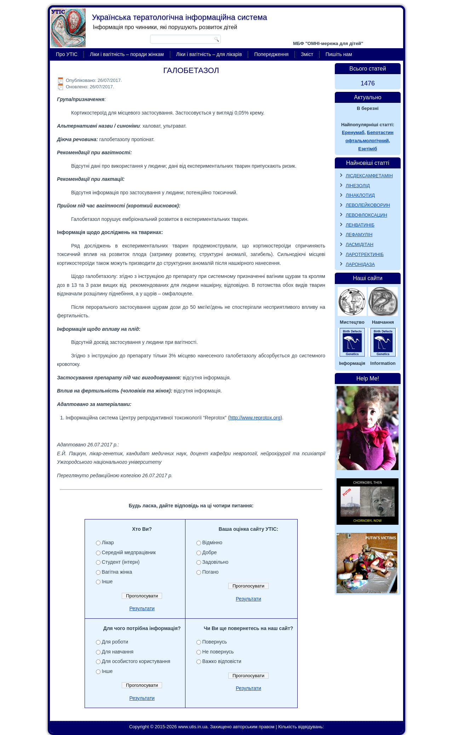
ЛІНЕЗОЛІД (358, 185)
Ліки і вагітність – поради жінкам (127, 54)
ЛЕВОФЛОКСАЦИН (366, 215)
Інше (107, 581)
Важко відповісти (221, 661)
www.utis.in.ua (192, 726)
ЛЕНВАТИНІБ (360, 225)
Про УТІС (67, 54)
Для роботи (115, 642)
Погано (210, 572)
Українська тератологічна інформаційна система (179, 17)
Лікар (108, 542)
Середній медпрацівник (129, 552)
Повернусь (214, 642)
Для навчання (118, 652)
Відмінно (212, 542)
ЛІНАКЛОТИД (360, 195)
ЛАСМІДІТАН (360, 244)
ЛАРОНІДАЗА (360, 264)
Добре (209, 552)
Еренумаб (353, 132)
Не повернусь (218, 652)
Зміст (307, 54)
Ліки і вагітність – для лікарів (209, 54)
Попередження (271, 54)
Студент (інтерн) (121, 562)
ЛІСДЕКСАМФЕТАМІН (369, 175)
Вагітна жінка (117, 572)
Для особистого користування (136, 661)
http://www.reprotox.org (255, 418)
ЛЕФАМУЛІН (359, 234)
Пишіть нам (339, 54)
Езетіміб (367, 148)
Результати (142, 608)
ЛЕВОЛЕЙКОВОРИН (368, 205)
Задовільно (215, 562)
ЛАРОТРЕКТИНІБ (365, 254)
